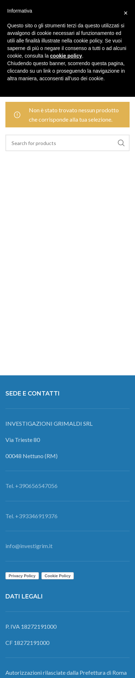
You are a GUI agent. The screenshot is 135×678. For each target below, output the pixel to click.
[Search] (67, 143)
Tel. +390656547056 (31, 485)
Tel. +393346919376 (31, 515)
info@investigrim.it (29, 545)
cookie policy (66, 56)
